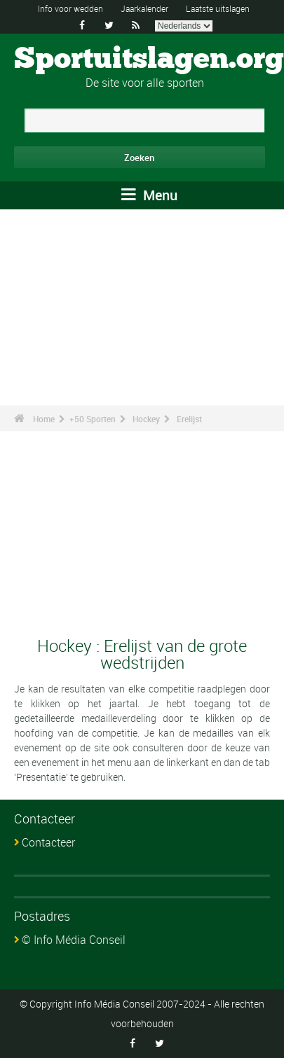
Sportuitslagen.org (149, 59)
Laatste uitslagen (218, 8)
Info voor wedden (70, 8)
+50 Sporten (92, 418)
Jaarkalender (144, 8)
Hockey (146, 418)
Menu (149, 195)
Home (44, 418)
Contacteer (48, 842)
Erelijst (189, 418)
